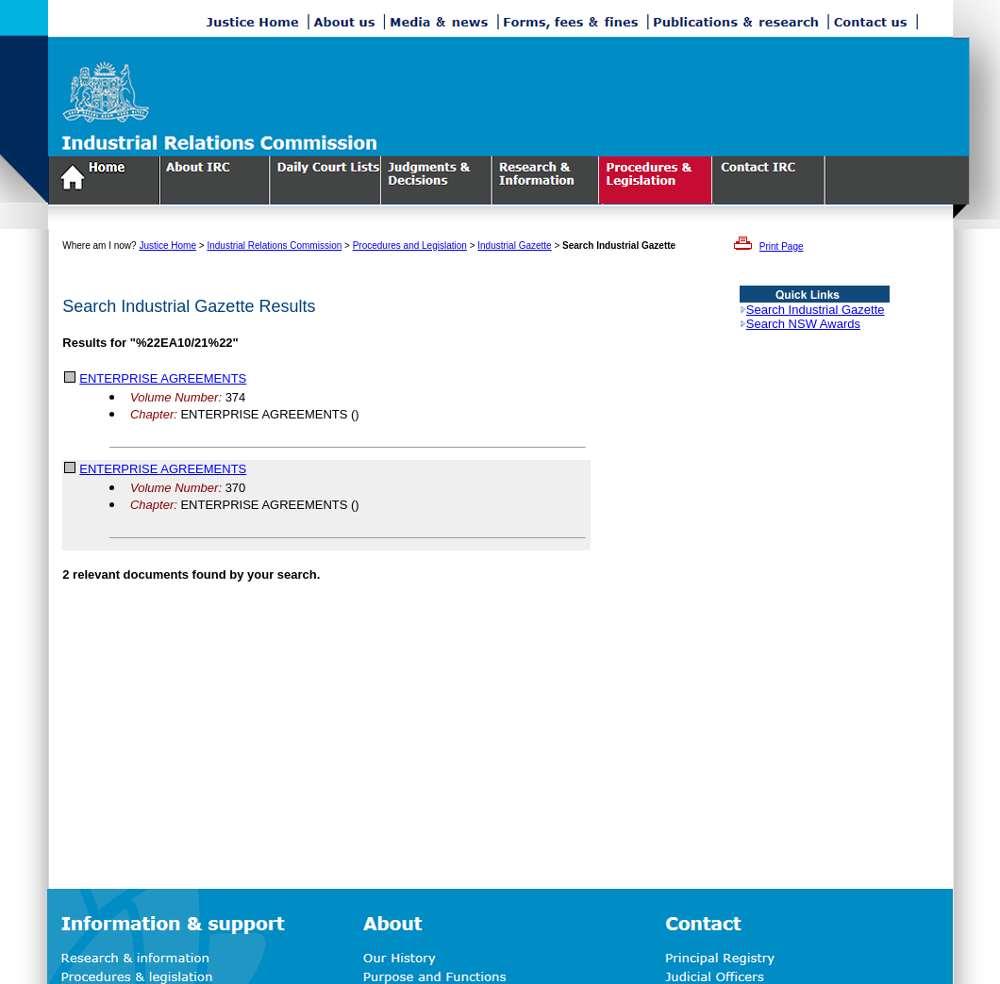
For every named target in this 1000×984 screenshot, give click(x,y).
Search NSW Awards (803, 324)
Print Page (781, 246)
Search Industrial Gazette (815, 310)
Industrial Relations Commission (274, 245)
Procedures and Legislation (410, 245)
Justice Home (167, 245)
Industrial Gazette (514, 245)
